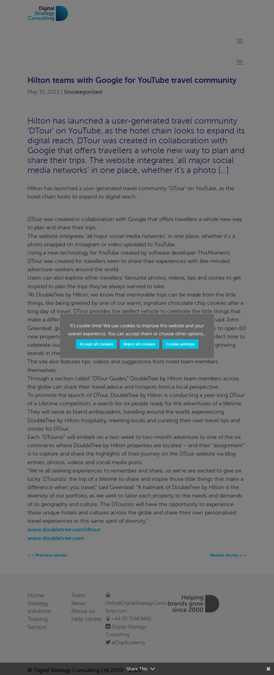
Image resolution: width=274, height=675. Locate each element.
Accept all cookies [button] (96, 344)
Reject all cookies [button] (139, 344)
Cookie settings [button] (180, 344)
